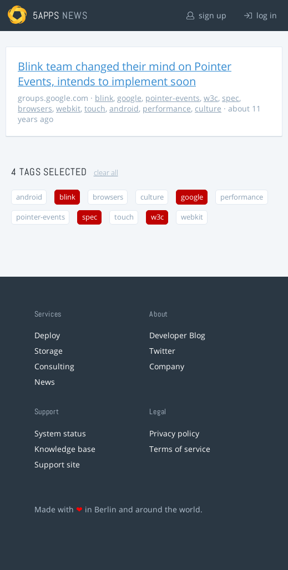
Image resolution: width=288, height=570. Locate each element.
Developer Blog (177, 335)
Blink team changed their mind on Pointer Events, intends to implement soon (124, 74)
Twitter (162, 350)
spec (230, 98)
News (44, 381)
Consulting (54, 366)
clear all (106, 172)
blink (104, 98)
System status (60, 433)
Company (166, 366)
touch (94, 108)
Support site (57, 464)
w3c (211, 98)
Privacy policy (174, 433)
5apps (46, 15)
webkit (68, 108)
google (129, 98)
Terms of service (179, 449)
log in (260, 15)
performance (167, 108)
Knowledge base (64, 449)
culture (208, 108)
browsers (35, 108)
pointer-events (172, 98)
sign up (206, 15)
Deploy (47, 335)
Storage (48, 350)
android (124, 108)
